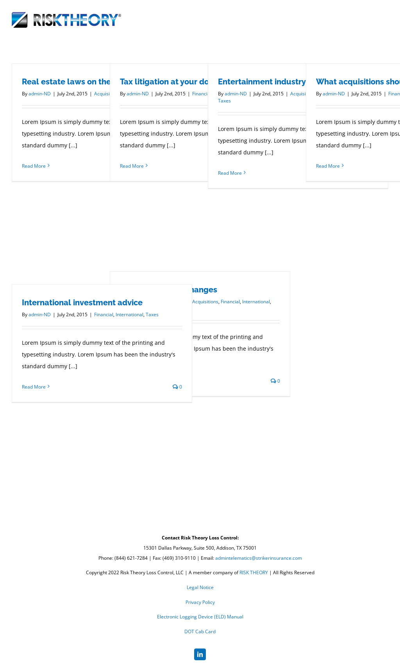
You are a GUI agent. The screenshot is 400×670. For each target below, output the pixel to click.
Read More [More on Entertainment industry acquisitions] (230, 173)
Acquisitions (205, 301)
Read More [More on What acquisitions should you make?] (328, 166)
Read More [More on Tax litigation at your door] (132, 166)
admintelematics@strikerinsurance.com (258, 558)
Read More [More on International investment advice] (34, 386)
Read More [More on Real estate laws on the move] (34, 166)
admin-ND (40, 93)
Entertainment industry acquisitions (285, 81)
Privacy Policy (200, 602)
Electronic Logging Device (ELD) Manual (200, 616)
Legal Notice (200, 587)
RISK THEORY (253, 572)
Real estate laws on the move (78, 81)
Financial (230, 301)
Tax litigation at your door (168, 81)
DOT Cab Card (200, 631)
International (256, 301)
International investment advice (82, 302)
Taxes (224, 100)
